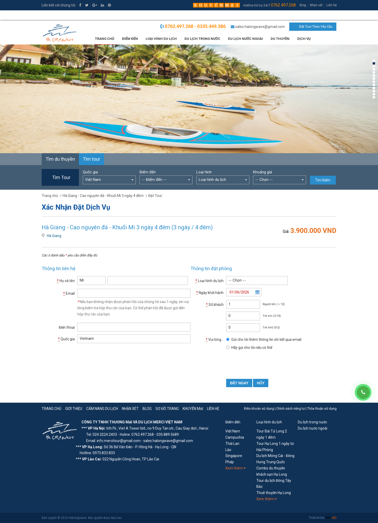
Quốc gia (90, 172)
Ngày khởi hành (210, 293)
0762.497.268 (283, 5)
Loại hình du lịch (209, 281)
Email (69, 293)
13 (374, 97)
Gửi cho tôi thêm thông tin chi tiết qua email (266, 339)
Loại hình (204, 172)
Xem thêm (235, 468)
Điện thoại (67, 327)
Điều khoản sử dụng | (260, 408)
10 (374, 88)
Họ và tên (66, 281)
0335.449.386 (56, 15)
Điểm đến (130, 39)
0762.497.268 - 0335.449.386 (195, 26)
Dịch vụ (304, 39)
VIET (331, 518)
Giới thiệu (73, 409)
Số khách (215, 305)
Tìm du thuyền (60, 159)
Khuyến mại (193, 409)
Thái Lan (232, 443)
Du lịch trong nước (202, 39)
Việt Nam (232, 431)
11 (374, 91)
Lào (228, 450)
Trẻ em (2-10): (272, 316)
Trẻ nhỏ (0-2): (271, 327)
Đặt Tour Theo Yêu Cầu (315, 26)
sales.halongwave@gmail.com (260, 27)
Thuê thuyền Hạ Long (273, 493)
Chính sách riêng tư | (291, 408)
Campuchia (234, 437)
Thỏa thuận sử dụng (322, 408)
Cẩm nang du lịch (102, 409)
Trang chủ (104, 39)
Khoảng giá (262, 172)
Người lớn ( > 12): (274, 304)
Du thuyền (280, 39)
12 (374, 94)
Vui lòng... (215, 339)
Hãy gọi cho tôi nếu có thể (251, 347)
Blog (303, 5)
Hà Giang (54, 236)
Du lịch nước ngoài (245, 39)
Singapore (233, 456)
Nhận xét (316, 5)
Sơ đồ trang (167, 409)
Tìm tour (91, 159)
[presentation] (265, 363)
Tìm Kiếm (322, 180)
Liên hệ (332, 5)
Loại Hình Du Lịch (161, 39)
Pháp (229, 462)
